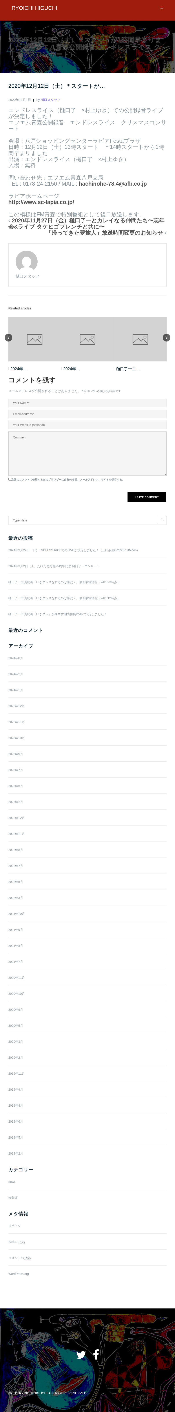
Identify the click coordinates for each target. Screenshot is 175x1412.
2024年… (18, 369)
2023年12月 (16, 706)
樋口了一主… (128, 369)
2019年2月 (15, 1153)
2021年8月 (15, 945)
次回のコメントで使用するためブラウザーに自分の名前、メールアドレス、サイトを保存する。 (68, 479)
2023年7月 (15, 770)
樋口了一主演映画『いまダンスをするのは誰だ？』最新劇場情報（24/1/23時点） (64, 582)
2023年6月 (15, 786)
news (12, 1181)
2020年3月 (15, 1041)
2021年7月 (15, 961)
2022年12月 (16, 818)
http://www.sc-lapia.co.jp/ (41, 202)
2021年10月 (16, 914)
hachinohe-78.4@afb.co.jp (113, 184)
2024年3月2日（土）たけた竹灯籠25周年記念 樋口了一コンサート (54, 566)
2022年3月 (15, 898)
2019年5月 (15, 1137)
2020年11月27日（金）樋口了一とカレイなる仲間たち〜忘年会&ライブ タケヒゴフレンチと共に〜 (86, 223)
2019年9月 (15, 1089)
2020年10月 (16, 993)
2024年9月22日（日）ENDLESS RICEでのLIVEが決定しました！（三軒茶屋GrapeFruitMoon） (74, 550)
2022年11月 (16, 834)
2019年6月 (15, 1121)
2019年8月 (15, 1105)
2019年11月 (16, 1073)
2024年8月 (15, 658)
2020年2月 (15, 1057)
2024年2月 (15, 674)
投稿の (16, 1242)
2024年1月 (15, 690)
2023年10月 (16, 738)
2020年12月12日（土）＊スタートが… (56, 86)
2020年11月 (16, 977)
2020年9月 (15, 1009)
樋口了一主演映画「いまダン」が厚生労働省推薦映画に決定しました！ (57, 614)
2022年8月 (15, 850)
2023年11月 (16, 722)
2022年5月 (15, 882)
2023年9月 (15, 754)
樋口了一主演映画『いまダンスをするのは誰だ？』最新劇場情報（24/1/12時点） (64, 598)
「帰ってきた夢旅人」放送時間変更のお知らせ (104, 233)
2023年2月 (15, 802)
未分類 (13, 1197)
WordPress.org (18, 1274)
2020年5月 (15, 1025)
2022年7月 (15, 866)
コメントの (19, 1258)
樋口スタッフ (50, 100)
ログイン (14, 1226)
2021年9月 (15, 929)
